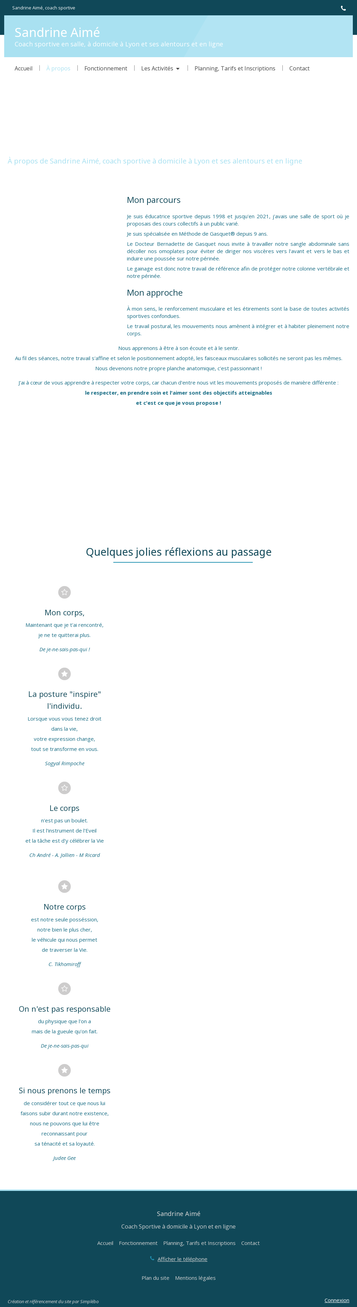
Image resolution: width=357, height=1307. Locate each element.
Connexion (337, 1300)
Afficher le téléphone (182, 1258)
